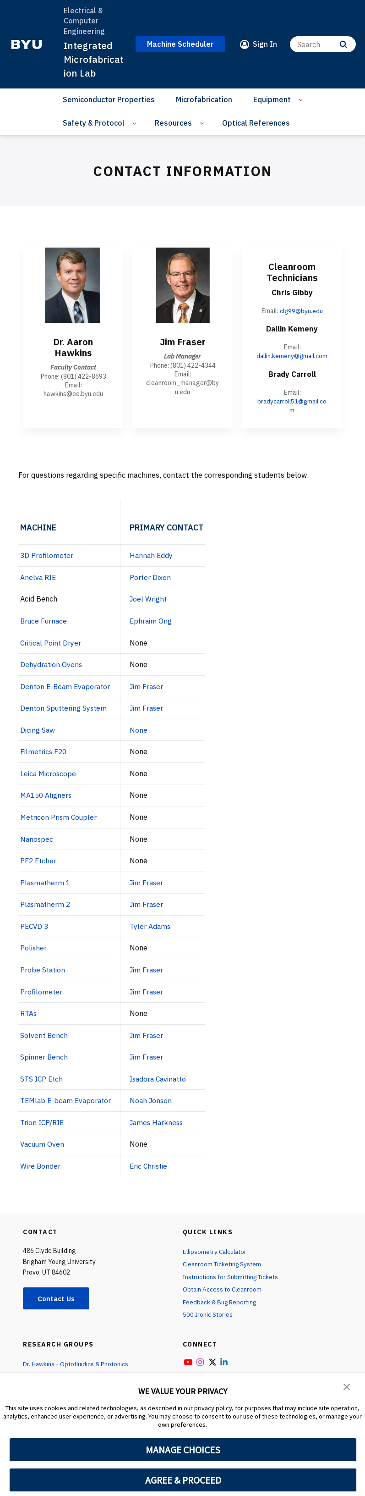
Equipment (272, 98)
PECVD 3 (35, 932)
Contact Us (57, 1304)
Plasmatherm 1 (46, 889)
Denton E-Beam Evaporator (67, 693)
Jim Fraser (151, 693)
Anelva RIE (38, 585)
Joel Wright (153, 607)
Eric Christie (154, 1171)
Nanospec (37, 845)
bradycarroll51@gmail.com (292, 413)
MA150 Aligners (47, 802)
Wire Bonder (40, 1171)
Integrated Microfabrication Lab (94, 59)
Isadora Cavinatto (164, 1084)
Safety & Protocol (94, 122)
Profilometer (41, 998)
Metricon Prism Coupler (60, 823)
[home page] (27, 44)
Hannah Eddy (156, 563)
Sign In (265, 43)
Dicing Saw (38, 737)
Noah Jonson (156, 1106)
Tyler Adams (154, 932)
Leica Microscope (49, 780)
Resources (173, 122)
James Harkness (162, 1128)
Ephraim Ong (155, 628)
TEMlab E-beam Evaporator (67, 1106)
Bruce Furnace (44, 628)
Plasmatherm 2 (46, 911)
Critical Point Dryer (52, 650)
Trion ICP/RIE (43, 1128)
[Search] (323, 44)
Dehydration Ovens (52, 672)
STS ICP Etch (42, 1084)
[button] (346, 1386)
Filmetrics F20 (44, 758)
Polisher (34, 954)
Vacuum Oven (43, 1149)
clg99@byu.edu (301, 310)
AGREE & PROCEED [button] (183, 1480)
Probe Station (43, 976)
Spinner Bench (44, 1063)
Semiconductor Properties (109, 98)
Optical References (256, 122)
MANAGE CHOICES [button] (183, 1449)
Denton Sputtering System (65, 715)
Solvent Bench (44, 1041)
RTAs (28, 1019)
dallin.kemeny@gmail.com (292, 359)
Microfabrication (204, 98)
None (143, 737)
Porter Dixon (155, 585)
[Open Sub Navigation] (302, 99)
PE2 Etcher (39, 867)
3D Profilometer (47, 563)
